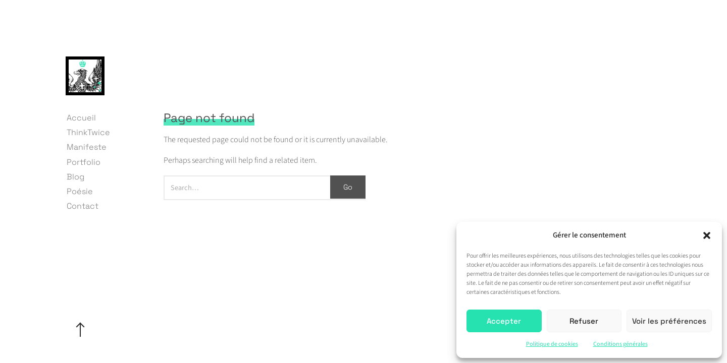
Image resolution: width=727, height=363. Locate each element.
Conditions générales (620, 344)
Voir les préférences (669, 321)
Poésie (80, 191)
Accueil (81, 117)
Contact (82, 206)
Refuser (583, 321)
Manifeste (87, 147)
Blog (75, 176)
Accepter (504, 321)
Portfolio (83, 162)
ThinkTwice (88, 132)
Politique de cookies (552, 344)
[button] (707, 235)
